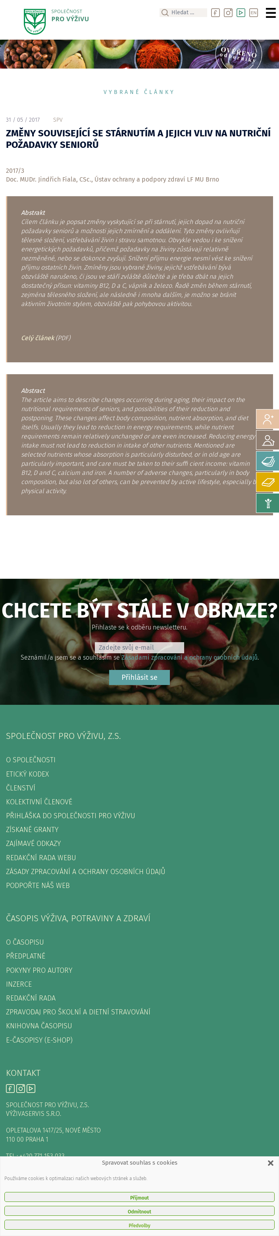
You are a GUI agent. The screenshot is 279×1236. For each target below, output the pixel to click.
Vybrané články (139, 92)
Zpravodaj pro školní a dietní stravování (78, 1012)
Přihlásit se (139, 677)
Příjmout (139, 1198)
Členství (20, 788)
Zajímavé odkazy (33, 843)
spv (58, 120)
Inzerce (19, 984)
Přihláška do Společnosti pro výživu (70, 815)
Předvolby (139, 1225)
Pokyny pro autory (39, 970)
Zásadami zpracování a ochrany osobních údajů (189, 657)
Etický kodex (27, 774)
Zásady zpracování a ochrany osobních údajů (85, 871)
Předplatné (25, 956)
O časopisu (25, 942)
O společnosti (31, 760)
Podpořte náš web (38, 885)
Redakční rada (31, 998)
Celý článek (37, 338)
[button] (271, 1163)
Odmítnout (139, 1212)
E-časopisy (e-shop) (39, 1040)
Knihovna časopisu (39, 1026)
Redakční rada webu (41, 857)
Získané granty (32, 829)
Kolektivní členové (39, 802)
